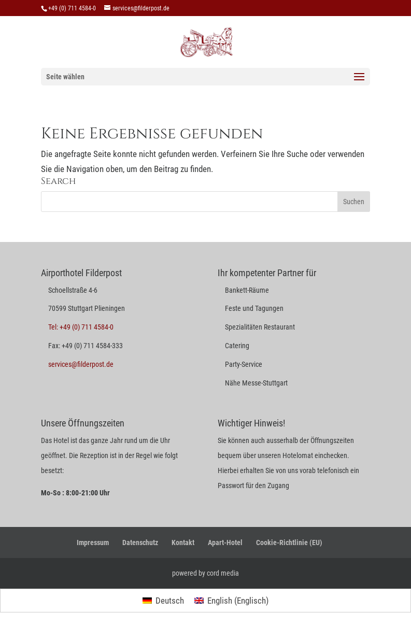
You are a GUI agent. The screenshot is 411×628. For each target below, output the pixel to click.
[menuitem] (163, 600)
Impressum (93, 542)
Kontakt (183, 542)
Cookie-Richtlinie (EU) (289, 542)
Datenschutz (140, 542)
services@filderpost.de (81, 364)
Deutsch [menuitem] (169, 600)
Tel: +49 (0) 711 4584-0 (81, 327)
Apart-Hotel (225, 542)
